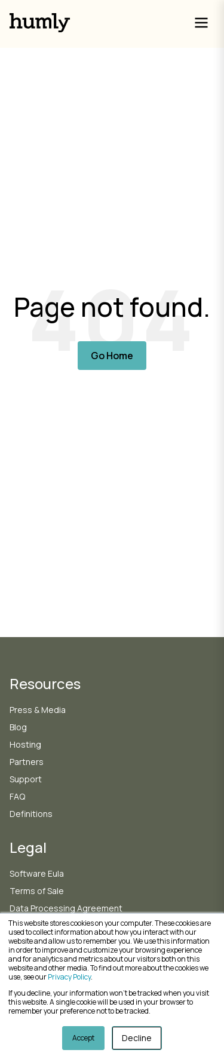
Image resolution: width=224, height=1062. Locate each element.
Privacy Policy (69, 977)
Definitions (31, 813)
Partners (27, 761)
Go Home (112, 355)
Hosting (25, 744)
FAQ (17, 796)
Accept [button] (83, 1038)
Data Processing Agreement (66, 908)
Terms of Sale (37, 890)
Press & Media (38, 709)
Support (26, 779)
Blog (18, 727)
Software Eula (37, 873)
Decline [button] (137, 1037)
